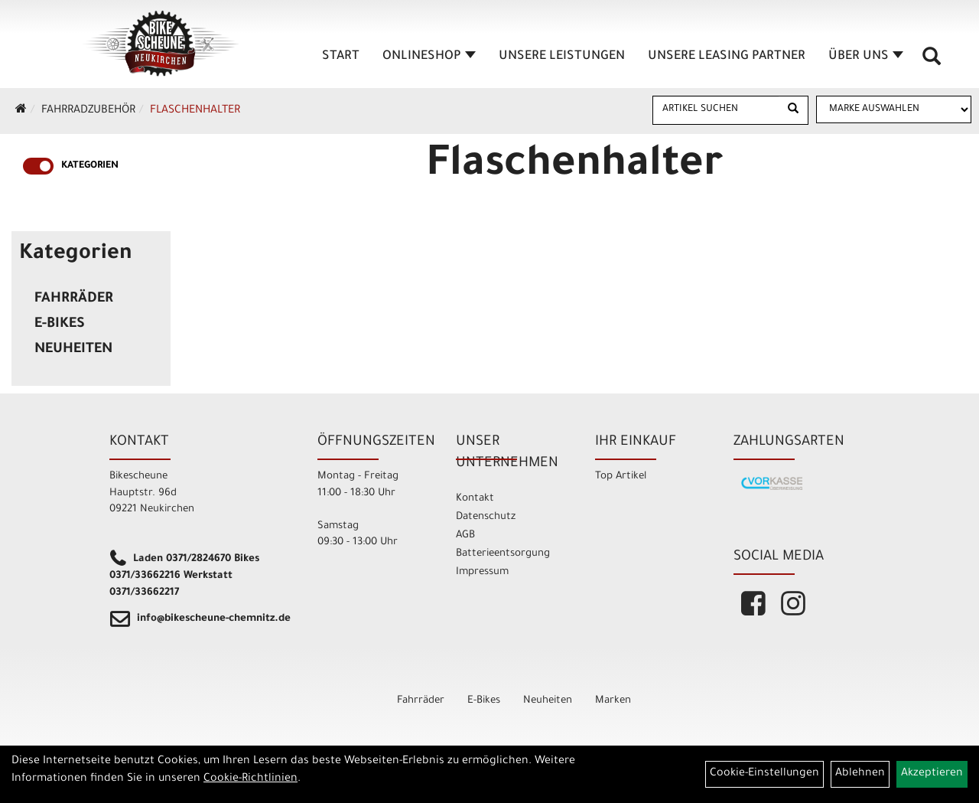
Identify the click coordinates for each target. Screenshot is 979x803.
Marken (613, 701)
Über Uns (865, 57)
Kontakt (475, 498)
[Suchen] (793, 110)
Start (340, 57)
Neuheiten (73, 349)
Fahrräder (73, 299)
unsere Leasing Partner (726, 57)
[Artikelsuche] (931, 62)
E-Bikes (59, 324)
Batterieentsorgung (503, 554)
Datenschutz (486, 517)
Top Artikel (620, 476)
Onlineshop (429, 57)
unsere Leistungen (562, 57)
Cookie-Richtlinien (250, 779)
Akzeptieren (932, 774)
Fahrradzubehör (88, 111)
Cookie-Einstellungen (764, 774)
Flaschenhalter (195, 111)
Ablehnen (860, 774)
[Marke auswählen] (893, 109)
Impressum (482, 572)
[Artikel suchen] (716, 109)
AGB (465, 535)
